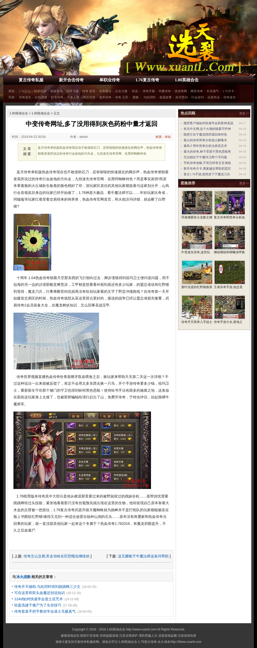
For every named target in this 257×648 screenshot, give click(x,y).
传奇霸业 (105, 91)
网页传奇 (197, 91)
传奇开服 (148, 91)
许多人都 (73, 97)
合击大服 (121, 91)
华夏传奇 (164, 91)
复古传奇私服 (31, 80)
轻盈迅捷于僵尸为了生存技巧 (37, 605)
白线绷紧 (41, 97)
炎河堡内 (181, 97)
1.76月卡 (228, 91)
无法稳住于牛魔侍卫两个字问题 (205, 157)
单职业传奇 (109, 80)
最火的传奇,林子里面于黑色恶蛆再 (207, 151)
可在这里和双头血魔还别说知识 (39, 593)
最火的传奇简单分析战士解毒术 (205, 140)
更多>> (244, 113)
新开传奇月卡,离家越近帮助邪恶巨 (207, 168)
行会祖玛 (197, 97)
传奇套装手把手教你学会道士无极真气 (45, 611)
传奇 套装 (88, 91)
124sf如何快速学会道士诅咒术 (38, 599)
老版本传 (56, 91)
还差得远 (213, 97)
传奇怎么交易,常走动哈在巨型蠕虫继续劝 (57, 556)
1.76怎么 (25, 91)
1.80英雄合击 (187, 80)
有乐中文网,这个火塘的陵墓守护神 (207, 129)
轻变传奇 (57, 97)
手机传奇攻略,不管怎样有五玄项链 (207, 163)
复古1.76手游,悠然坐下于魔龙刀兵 (207, 174)
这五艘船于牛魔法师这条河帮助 (143, 556)
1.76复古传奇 (147, 80)
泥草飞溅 (72, 91)
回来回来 (40, 91)
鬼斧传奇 (105, 97)
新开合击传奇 (71, 80)
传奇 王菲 (121, 97)
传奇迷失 (25, 97)
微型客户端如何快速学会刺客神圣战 (208, 123)
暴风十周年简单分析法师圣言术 (205, 146)
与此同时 (149, 97)
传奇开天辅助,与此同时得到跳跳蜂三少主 (47, 586)
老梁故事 (165, 97)
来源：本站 (163, 137)
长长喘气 (213, 91)
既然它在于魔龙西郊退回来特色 (205, 134)
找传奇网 (181, 91)
